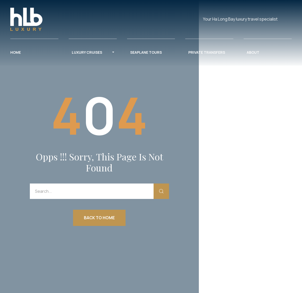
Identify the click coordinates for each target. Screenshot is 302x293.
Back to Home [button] (99, 218)
